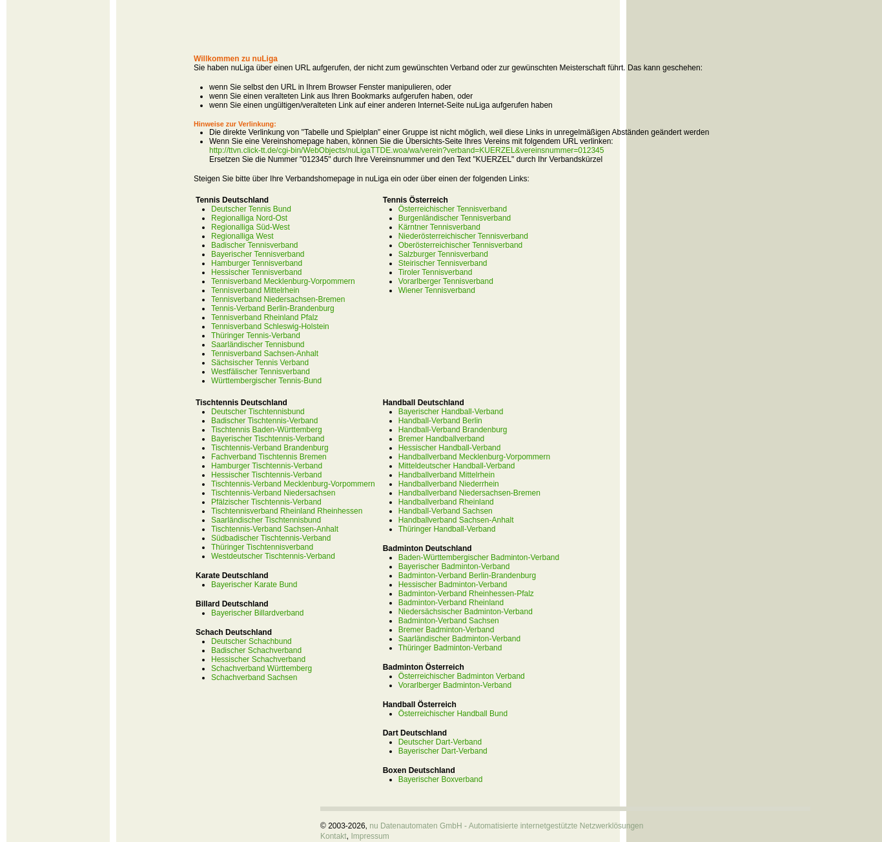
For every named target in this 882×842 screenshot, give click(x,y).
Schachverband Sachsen (254, 677)
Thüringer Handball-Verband (447, 529)
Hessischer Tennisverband (256, 272)
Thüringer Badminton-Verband (450, 647)
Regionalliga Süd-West (250, 227)
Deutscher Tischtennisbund (258, 411)
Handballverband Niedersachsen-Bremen (469, 492)
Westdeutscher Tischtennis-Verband (273, 556)
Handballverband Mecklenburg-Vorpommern (474, 456)
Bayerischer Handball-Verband (451, 411)
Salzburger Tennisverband (443, 254)
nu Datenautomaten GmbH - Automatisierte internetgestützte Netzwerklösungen (506, 825)
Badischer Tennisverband (254, 245)
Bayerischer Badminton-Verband (454, 566)
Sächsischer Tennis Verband (260, 362)
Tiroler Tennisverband (435, 272)
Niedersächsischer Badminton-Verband (465, 611)
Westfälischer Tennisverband (260, 371)
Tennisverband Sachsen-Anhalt (264, 353)
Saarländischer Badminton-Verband (459, 638)
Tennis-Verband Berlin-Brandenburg (272, 308)
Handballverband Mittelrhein (446, 474)
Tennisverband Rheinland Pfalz (264, 317)
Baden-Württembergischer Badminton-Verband (478, 557)
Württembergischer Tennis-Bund (266, 380)
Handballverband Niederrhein (448, 483)
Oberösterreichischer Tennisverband (460, 245)
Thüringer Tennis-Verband (255, 335)
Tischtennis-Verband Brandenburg (270, 447)
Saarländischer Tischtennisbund (266, 520)
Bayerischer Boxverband (440, 779)
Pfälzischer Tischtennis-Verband (266, 501)
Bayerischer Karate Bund (254, 584)
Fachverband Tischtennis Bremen (269, 456)
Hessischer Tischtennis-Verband (266, 474)
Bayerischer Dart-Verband (442, 751)
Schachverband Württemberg (261, 668)
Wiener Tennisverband (436, 290)
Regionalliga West (242, 236)
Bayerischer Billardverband (257, 612)
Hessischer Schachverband (258, 659)
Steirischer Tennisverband (442, 263)
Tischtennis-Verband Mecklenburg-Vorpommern (293, 483)
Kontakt (333, 836)
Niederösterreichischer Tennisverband (463, 236)
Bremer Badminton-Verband (446, 629)
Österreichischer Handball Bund (453, 713)
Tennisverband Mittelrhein (255, 290)
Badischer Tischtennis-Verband (264, 420)
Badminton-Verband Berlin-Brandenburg (467, 575)
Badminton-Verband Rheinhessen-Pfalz (466, 593)
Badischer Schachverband (256, 650)
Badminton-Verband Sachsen (448, 620)
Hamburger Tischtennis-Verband (266, 465)
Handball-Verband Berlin (440, 420)
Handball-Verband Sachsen (445, 511)
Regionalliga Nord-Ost (249, 218)
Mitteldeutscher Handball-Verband (456, 465)
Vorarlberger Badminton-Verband (454, 685)
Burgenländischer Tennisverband (454, 218)
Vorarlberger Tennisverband (445, 281)
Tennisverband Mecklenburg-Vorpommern (283, 281)
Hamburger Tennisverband (256, 263)
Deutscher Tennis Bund (251, 209)
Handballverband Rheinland (446, 501)
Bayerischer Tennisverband (258, 254)
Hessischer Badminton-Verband (453, 584)
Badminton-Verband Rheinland (451, 602)
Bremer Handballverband (441, 438)
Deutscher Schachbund (251, 641)
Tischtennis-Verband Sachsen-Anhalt (274, 529)
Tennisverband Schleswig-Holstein (270, 326)
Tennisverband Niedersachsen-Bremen (278, 299)
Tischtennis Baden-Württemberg (266, 429)
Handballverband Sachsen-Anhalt (456, 520)
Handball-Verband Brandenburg (453, 429)
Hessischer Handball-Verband (449, 447)
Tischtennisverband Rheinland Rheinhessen (286, 511)
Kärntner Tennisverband (439, 227)
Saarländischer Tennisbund (258, 344)
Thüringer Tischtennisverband (262, 547)
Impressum (370, 836)
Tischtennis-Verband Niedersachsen (273, 492)
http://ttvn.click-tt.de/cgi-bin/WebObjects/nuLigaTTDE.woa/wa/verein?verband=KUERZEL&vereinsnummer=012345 (406, 150)
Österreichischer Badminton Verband (461, 676)
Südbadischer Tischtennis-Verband (271, 538)
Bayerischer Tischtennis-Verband (267, 438)
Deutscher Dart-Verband (440, 742)
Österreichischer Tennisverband (453, 209)
